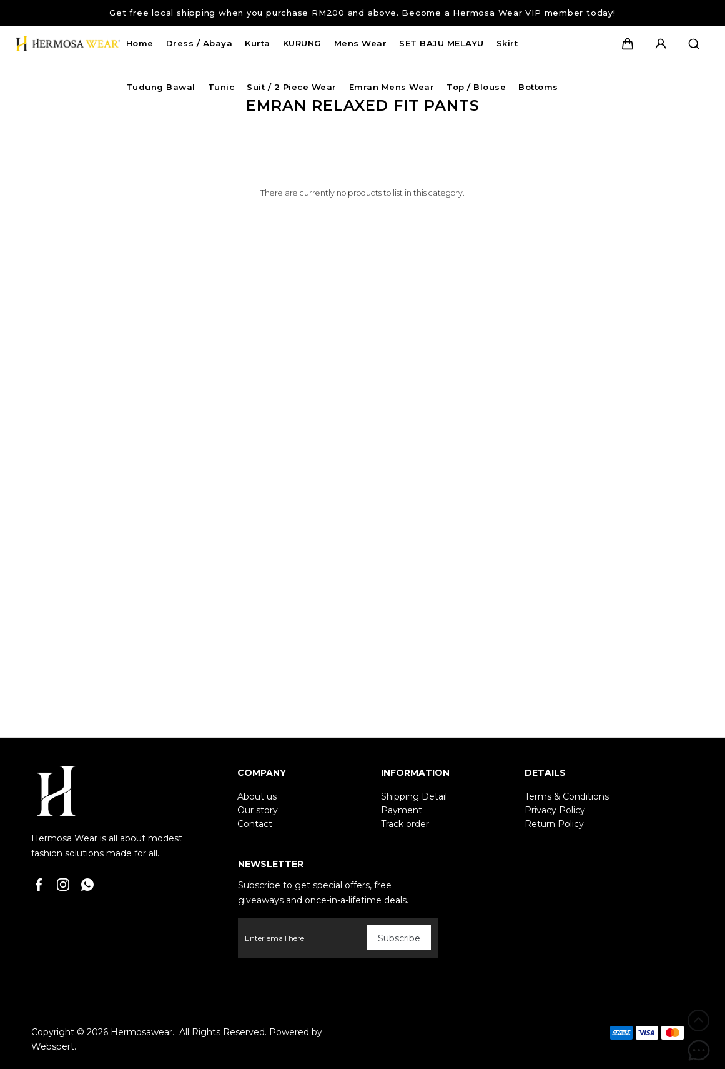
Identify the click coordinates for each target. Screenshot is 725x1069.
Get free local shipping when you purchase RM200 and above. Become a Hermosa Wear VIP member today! (362, 13)
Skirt (507, 43)
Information (415, 772)
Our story (257, 810)
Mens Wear (360, 43)
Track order (405, 824)
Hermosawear (141, 1032)
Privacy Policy (555, 810)
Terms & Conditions (567, 796)
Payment (401, 810)
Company (261, 772)
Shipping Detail (414, 796)
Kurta (257, 43)
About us (257, 796)
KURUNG (302, 43)
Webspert (52, 1046)
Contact (254, 824)
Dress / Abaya (199, 43)
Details (545, 772)
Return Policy (554, 824)
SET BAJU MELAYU (441, 43)
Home (140, 43)
